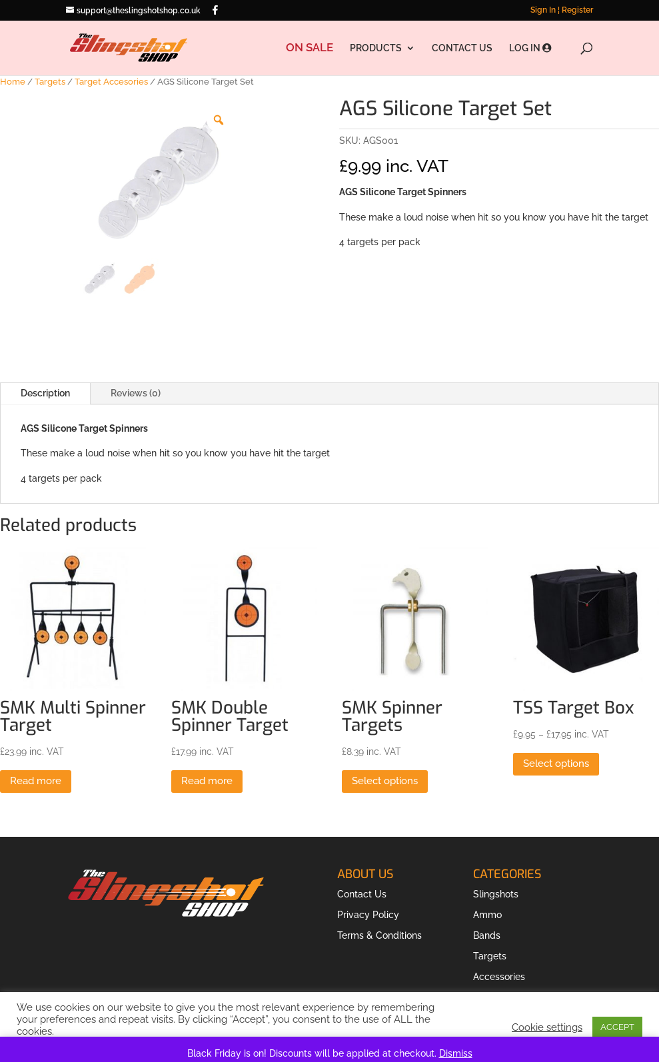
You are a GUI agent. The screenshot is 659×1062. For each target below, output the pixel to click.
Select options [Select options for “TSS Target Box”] (556, 764)
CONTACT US (462, 48)
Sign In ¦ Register (561, 10)
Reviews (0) (136, 393)
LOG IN (530, 48)
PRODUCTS (376, 48)
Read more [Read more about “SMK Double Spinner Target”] (207, 781)
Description (45, 393)
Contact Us (361, 894)
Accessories (499, 976)
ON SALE (309, 48)
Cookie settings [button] (547, 1027)
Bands (486, 935)
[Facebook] (215, 10)
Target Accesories (111, 82)
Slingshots (495, 894)
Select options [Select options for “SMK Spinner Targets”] (385, 781)
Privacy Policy (368, 914)
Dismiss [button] (455, 1053)
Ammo (487, 914)
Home (12, 82)
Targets (50, 82)
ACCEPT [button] (617, 1027)
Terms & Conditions (379, 935)
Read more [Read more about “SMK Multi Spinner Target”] (35, 781)
